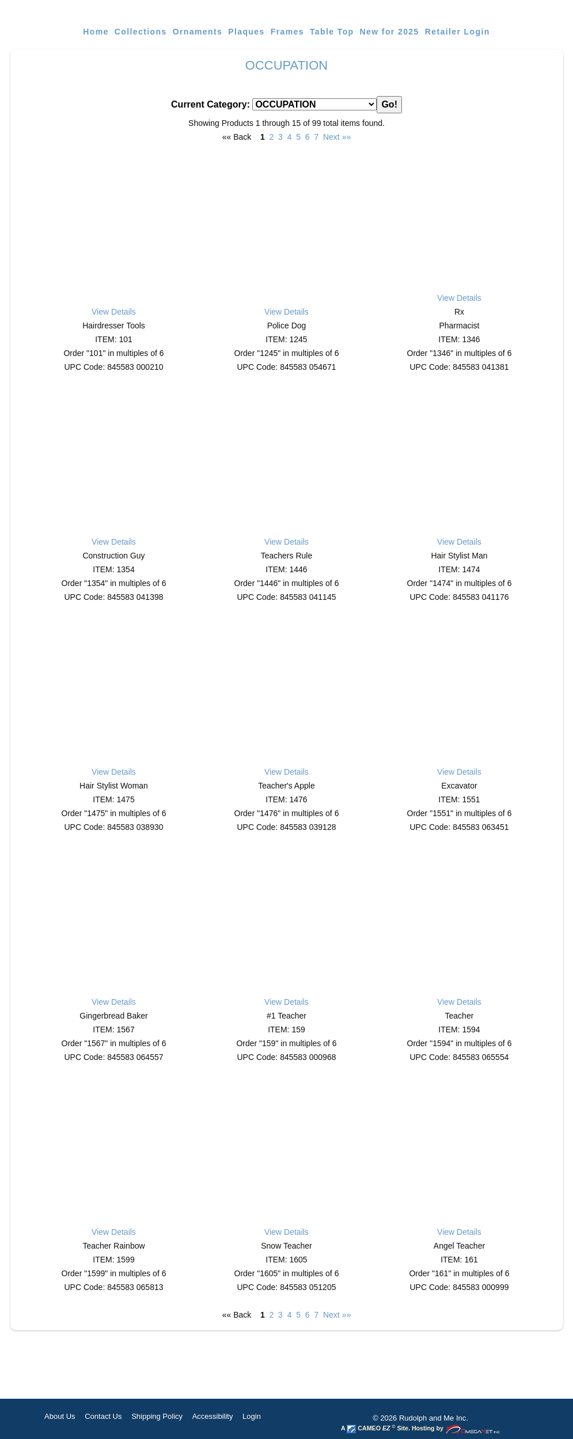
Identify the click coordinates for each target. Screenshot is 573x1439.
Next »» (337, 136)
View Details (114, 311)
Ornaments (198, 31)
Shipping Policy (157, 1416)
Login (251, 1416)
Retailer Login (457, 31)
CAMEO (368, 1428)
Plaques (246, 31)
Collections (141, 31)
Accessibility (212, 1416)
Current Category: (286, 104)
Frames (287, 31)
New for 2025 (389, 31)
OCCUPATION (286, 65)
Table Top (332, 31)
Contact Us (103, 1416)
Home (96, 31)
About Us (59, 1416)
